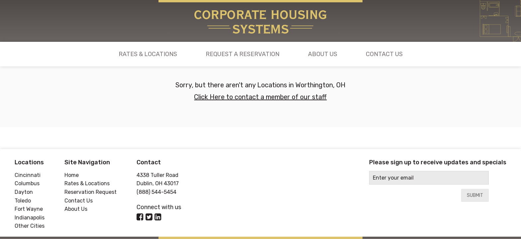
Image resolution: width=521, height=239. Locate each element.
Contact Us (384, 54)
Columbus (27, 183)
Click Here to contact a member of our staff (260, 97)
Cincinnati (28, 175)
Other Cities (30, 226)
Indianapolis (30, 217)
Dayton (24, 192)
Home (71, 175)
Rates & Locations (148, 54)
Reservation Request (90, 192)
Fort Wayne (29, 209)
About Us (322, 54)
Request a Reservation (242, 54)
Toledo (23, 201)
